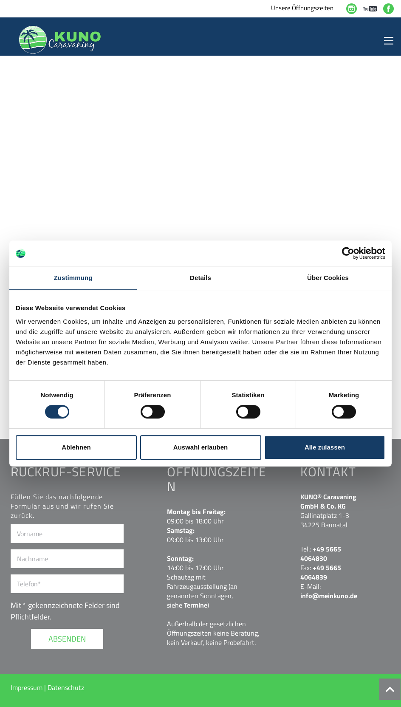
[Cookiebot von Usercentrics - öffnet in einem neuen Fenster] (348, 253)
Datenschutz (66, 687)
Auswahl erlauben (200, 447)
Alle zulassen (325, 447)
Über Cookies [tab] (328, 277)
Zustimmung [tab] (73, 277)
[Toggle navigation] (389, 39)
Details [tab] (200, 277)
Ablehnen (76, 447)
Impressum (27, 687)
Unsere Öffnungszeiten (302, 8)
